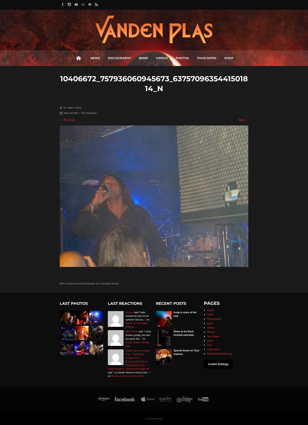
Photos (182, 58)
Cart (209, 344)
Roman (129, 312)
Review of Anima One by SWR (127, 376)
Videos (162, 58)
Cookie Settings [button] (218, 364)
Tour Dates (206, 58)
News (95, 58)
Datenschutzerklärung (219, 353)
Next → (243, 120)
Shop (228, 58)
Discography (119, 58)
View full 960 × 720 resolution (80, 113)
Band (143, 58)
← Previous (67, 120)
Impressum (213, 349)
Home (78, 58)
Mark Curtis (132, 331)
